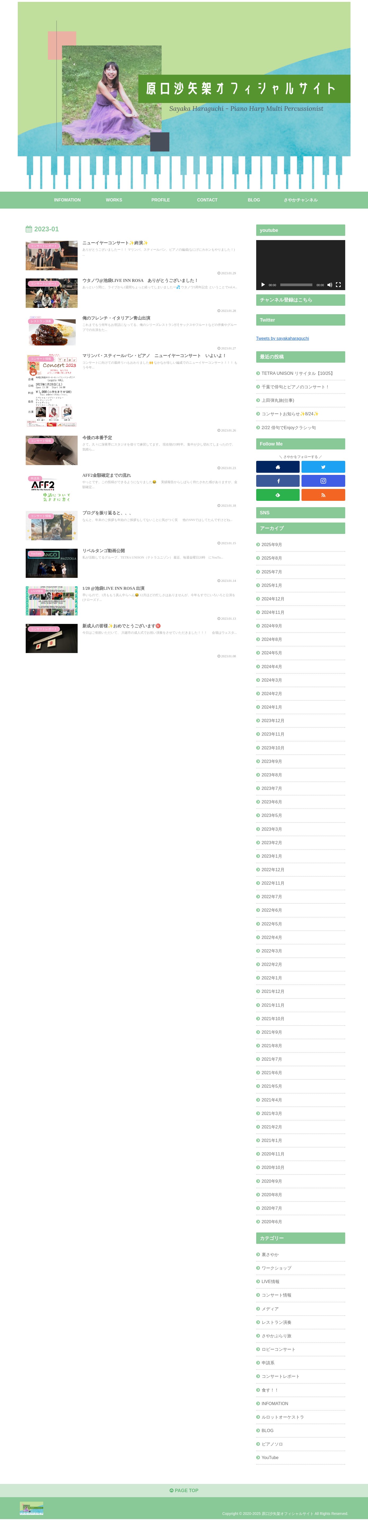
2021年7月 (272, 1059)
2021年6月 (272, 1072)
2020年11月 (273, 1153)
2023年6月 (272, 801)
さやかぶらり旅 (276, 1335)
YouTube (270, 1457)
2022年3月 (272, 950)
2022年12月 (273, 869)
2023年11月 (273, 734)
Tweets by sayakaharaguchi (282, 338)
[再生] (263, 284)
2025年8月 (272, 558)
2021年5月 (272, 1086)
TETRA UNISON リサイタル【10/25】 (298, 373)
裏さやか (270, 1254)
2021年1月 (272, 1140)
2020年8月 (272, 1194)
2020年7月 (272, 1208)
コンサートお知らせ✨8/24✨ (290, 413)
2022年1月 (272, 977)
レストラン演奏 (276, 1322)
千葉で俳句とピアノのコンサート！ (296, 386)
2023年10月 (273, 747)
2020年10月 (273, 1167)
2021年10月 (273, 1018)
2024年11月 (273, 612)
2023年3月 (272, 828)
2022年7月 (272, 896)
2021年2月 (272, 1126)
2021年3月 (272, 1113)
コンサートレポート (281, 1376)
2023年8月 (272, 774)
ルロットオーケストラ (283, 1417)
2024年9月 (272, 625)
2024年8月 (272, 639)
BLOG (268, 1430)
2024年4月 (272, 666)
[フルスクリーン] (338, 284)
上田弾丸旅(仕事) (278, 400)
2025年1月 (272, 585)
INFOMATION (275, 1403)
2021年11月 (273, 1004)
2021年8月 (272, 1045)
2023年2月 (272, 842)
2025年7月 (272, 571)
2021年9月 (272, 1032)
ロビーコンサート (279, 1349)
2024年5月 (272, 652)
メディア (270, 1308)
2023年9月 (272, 761)
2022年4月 (272, 937)
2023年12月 (273, 720)
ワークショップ (276, 1268)
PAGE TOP (184, 1491)
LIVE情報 (271, 1281)
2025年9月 (272, 544)
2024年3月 (272, 680)
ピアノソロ (272, 1444)
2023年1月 (272, 856)
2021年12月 (273, 991)
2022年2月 (272, 964)
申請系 (268, 1362)
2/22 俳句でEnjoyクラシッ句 (289, 427)
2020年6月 (272, 1221)
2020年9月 (272, 1180)
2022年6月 (272, 910)
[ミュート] (329, 284)
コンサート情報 (276, 1295)
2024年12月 (273, 598)
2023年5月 (272, 815)
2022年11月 (273, 883)
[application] (300, 265)
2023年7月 (272, 788)
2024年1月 (272, 707)
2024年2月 (272, 693)
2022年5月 (272, 923)
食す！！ (270, 1389)
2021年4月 (272, 1099)
